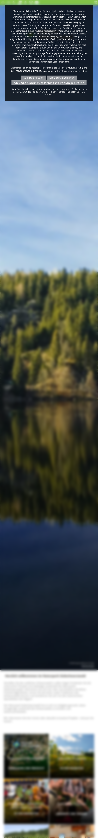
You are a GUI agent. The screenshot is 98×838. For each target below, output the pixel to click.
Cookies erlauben (34, 77)
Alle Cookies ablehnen (61, 77)
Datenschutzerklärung (70, 67)
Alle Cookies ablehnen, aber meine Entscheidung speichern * (49, 82)
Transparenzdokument (28, 70)
